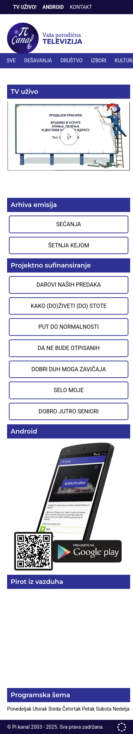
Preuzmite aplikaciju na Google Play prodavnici (68, 505)
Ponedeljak (20, 709)
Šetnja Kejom (68, 245)
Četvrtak (72, 709)
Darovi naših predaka (69, 284)
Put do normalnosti (68, 326)
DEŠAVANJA (38, 60)
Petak (89, 709)
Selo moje (69, 390)
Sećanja (68, 224)
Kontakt (81, 7)
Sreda (55, 709)
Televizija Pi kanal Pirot (46, 39)
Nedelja (121, 709)
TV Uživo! (25, 7)
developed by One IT (121, 727)
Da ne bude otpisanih (69, 348)
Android (53, 7)
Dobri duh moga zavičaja (68, 369)
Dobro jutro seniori (69, 411)
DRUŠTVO (71, 60)
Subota (104, 709)
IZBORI (98, 60)
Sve (11, 60)
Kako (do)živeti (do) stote (69, 306)
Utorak (40, 709)
